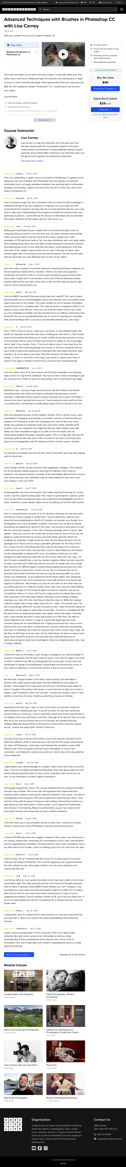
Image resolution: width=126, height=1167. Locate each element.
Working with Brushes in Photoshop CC (18, 53)
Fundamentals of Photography (18, 994)
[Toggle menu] (121, 9)
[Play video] (63, 54)
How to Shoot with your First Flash (20, 1065)
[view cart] (92, 2)
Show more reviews (19, 954)
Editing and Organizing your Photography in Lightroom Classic (62, 1031)
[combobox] (77, 9)
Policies (63, 1163)
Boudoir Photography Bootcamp (61, 1097)
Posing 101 (51, 1065)
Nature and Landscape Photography (21, 1029)
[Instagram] (45, 1148)
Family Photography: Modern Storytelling (60, 995)
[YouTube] (34, 1148)
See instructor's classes (32, 160)
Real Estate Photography (15, 1097)
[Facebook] (40, 1148)
